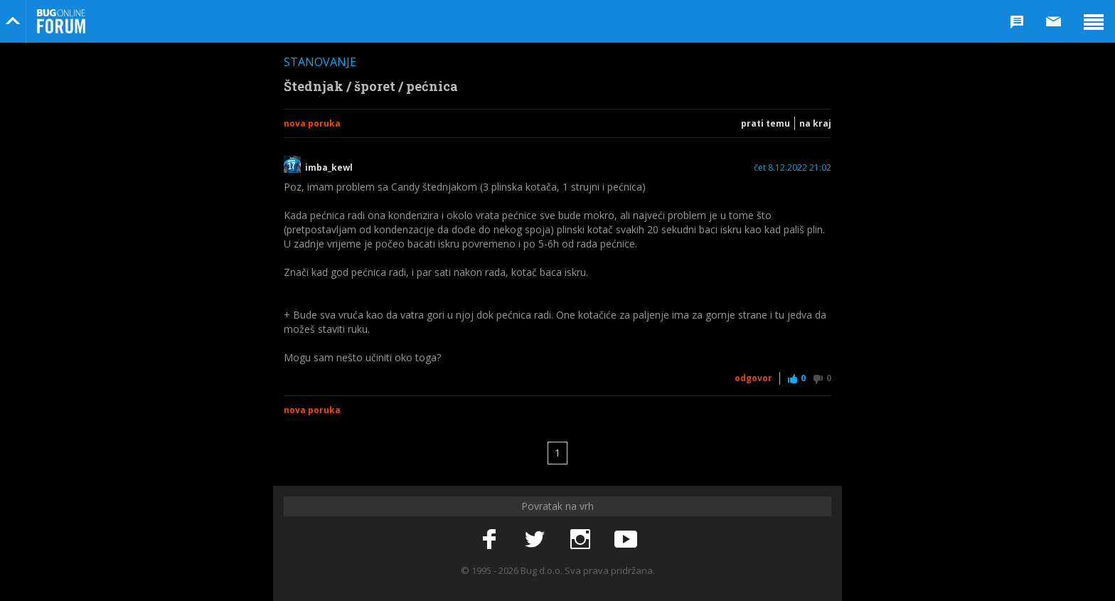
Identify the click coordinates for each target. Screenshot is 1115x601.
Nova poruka (312, 123)
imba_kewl (329, 168)
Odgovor (753, 378)
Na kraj (815, 123)
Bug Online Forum (61, 21)
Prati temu (765, 123)
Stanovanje (320, 62)
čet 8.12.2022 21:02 (792, 168)
